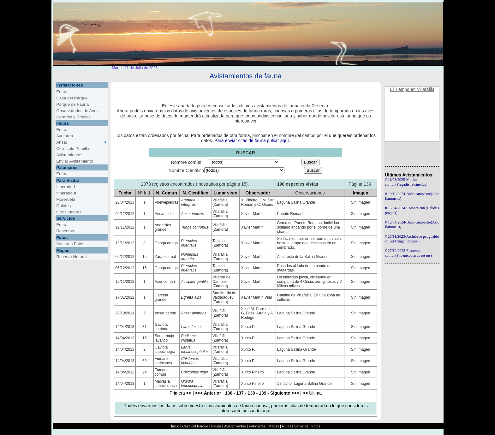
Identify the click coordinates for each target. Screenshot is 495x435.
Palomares (257, 426)
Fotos (315, 426)
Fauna (216, 426)
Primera (182, 393)
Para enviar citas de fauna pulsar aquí (251, 140)
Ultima (311, 393)
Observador (257, 192)
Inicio (175, 426)
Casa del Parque (195, 426)
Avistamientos (235, 426)
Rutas (286, 426)
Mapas (274, 426)
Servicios (301, 426)
